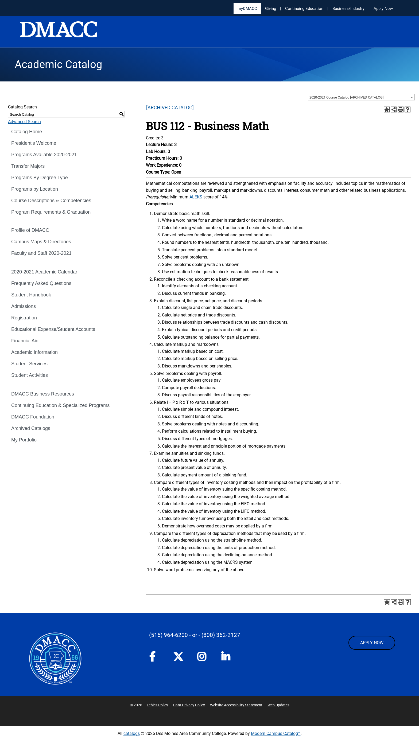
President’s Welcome (33, 143)
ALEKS (195, 196)
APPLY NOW (371, 642)
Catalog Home (26, 131)
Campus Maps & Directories (41, 241)
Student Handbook (31, 294)
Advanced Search (24, 121)
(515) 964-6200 (168, 635)
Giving (270, 8)
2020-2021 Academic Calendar (44, 272)
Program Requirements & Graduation (51, 212)
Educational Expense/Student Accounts (53, 329)
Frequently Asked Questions (41, 283)
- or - (194, 635)
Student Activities (29, 375)
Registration (24, 317)
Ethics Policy (157, 705)
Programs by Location (34, 189)
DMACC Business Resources (42, 394)
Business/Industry (348, 8)
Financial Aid (24, 340)
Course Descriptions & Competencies (51, 200)
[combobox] (361, 97)
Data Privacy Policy (189, 705)
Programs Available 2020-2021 (44, 154)
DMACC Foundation (32, 417)
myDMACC (247, 8)
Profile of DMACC (30, 230)
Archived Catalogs (30, 428)
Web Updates (278, 705)
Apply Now (383, 8)
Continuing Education (304, 8)
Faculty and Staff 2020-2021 (41, 253)
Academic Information (34, 352)
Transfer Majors (28, 166)
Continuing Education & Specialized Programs (60, 405)
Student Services (29, 363)
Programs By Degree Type (39, 177)
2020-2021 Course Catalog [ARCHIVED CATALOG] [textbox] (346, 97)
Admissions (23, 306)
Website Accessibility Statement (236, 705)
